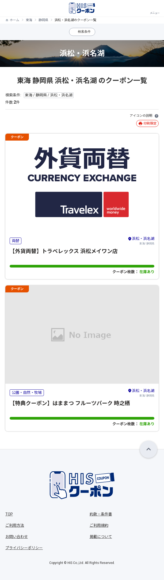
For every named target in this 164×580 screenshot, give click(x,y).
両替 (15, 241)
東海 (29, 20)
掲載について (101, 536)
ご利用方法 (14, 525)
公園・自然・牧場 (27, 392)
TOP (9, 514)
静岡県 (43, 20)
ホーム (14, 20)
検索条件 (84, 31)
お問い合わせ (16, 536)
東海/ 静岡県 (141, 240)
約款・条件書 (101, 514)
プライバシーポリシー (24, 548)
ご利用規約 (99, 525)
